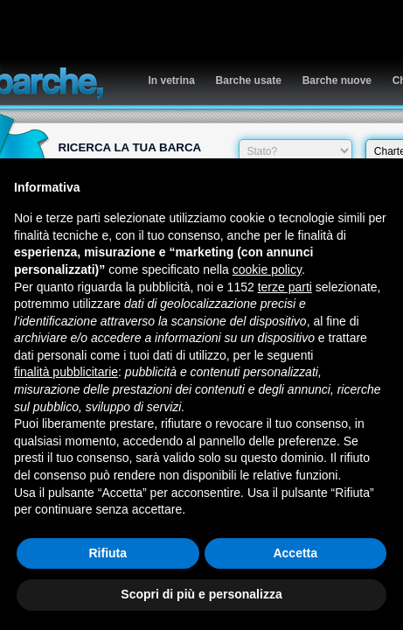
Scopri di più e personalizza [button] (201, 594)
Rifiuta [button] (107, 553)
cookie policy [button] (267, 269)
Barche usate (248, 80)
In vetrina (172, 80)
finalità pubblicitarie (66, 372)
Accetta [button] (295, 553)
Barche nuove (337, 80)
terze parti (285, 287)
